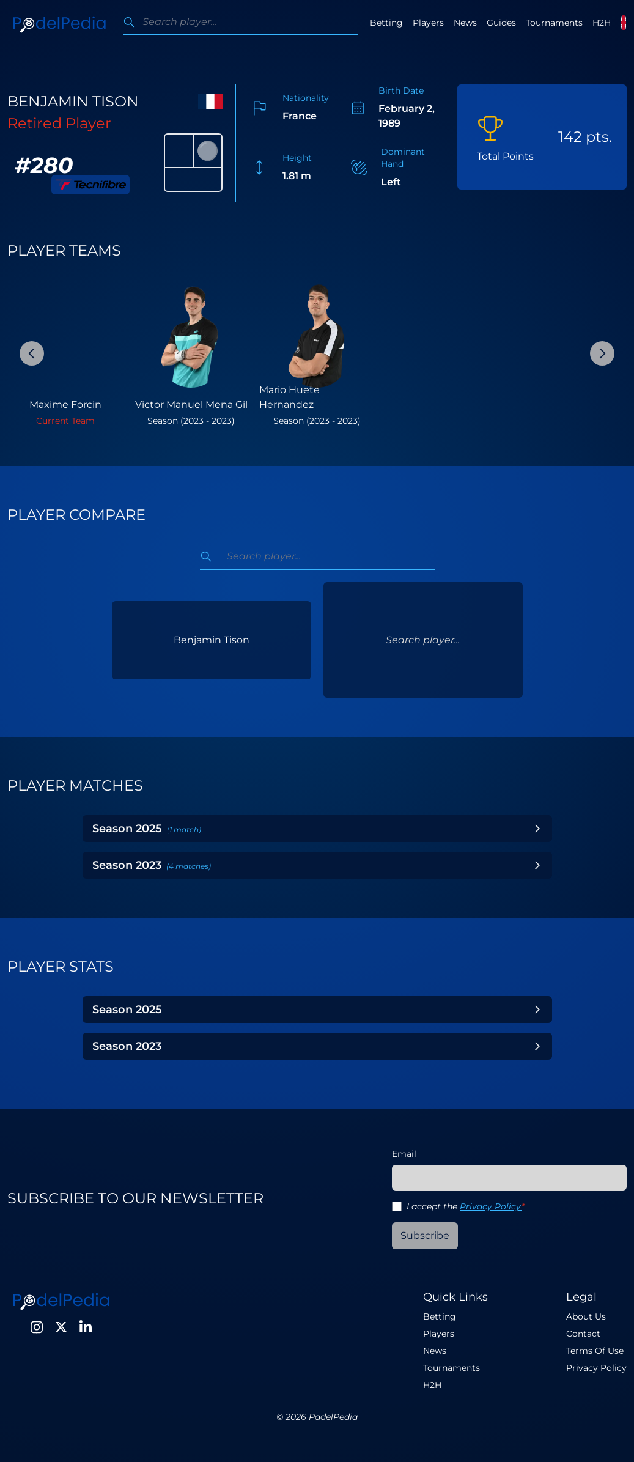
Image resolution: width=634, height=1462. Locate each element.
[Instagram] (37, 1327)
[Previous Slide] (32, 353)
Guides (501, 22)
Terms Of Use (595, 1350)
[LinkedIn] (85, 1327)
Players (428, 22)
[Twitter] (61, 1327)
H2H (601, 22)
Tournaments (554, 22)
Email (404, 1153)
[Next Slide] (602, 353)
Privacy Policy (491, 1206)
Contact (583, 1333)
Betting (386, 22)
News (465, 22)
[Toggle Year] (537, 828)
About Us (586, 1316)
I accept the (466, 1206)
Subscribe (424, 1235)
